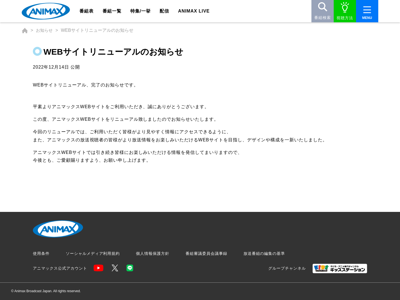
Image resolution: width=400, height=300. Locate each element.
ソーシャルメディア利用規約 (93, 253)
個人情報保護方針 (152, 253)
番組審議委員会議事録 (206, 253)
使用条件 (41, 253)
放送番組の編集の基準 (264, 253)
